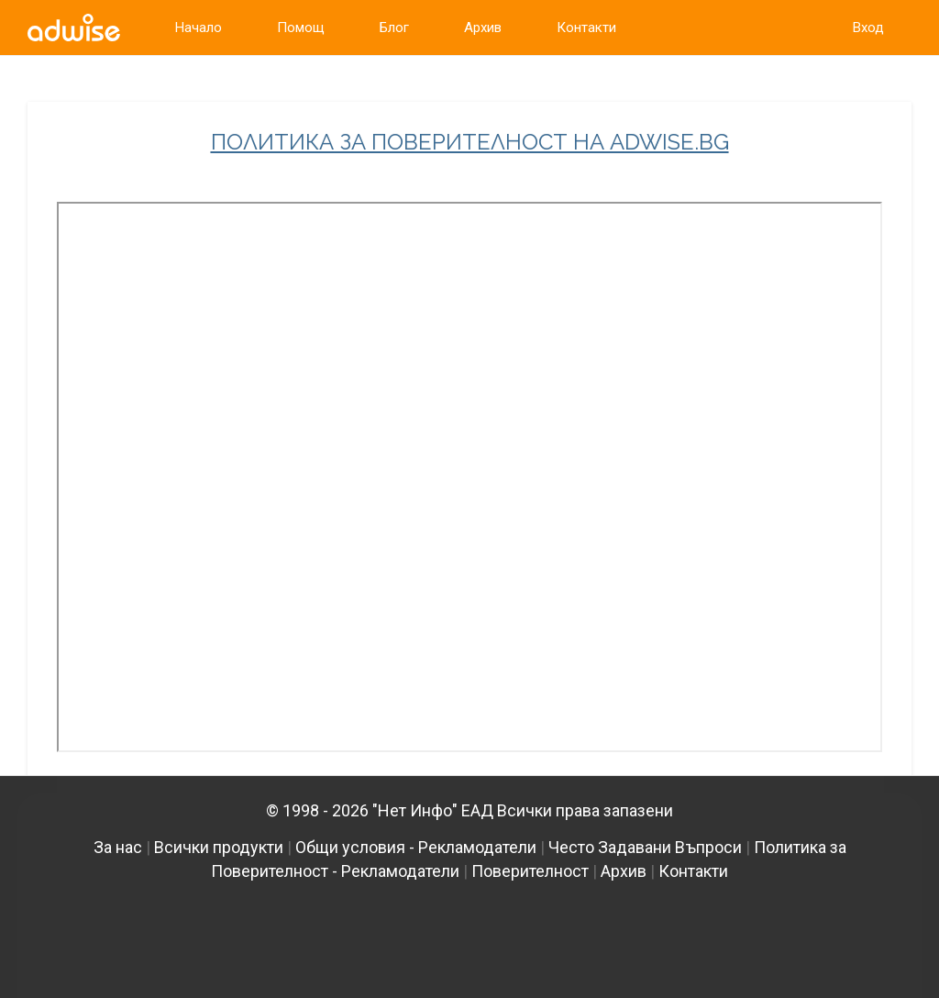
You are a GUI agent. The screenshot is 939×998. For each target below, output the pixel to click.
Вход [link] (868, 27)
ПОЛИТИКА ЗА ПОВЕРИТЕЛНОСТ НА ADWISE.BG (470, 142)
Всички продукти (218, 847)
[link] (74, 27)
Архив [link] (483, 27)
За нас (118, 847)
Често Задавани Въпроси (645, 847)
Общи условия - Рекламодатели (415, 847)
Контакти (693, 871)
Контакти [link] (586, 27)
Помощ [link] (301, 27)
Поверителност (530, 871)
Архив (623, 871)
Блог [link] (394, 27)
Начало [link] (198, 27)
